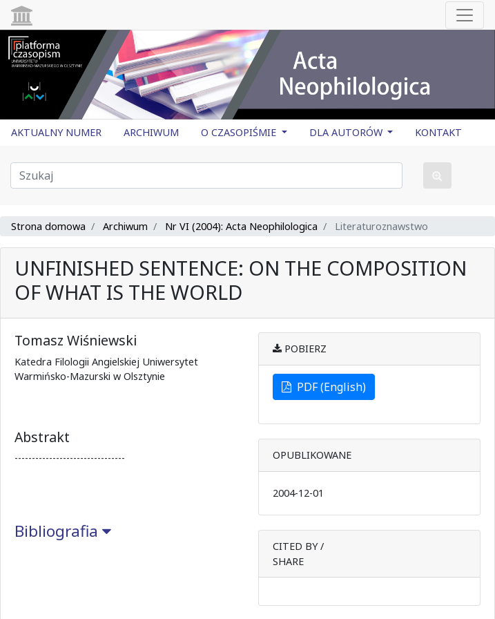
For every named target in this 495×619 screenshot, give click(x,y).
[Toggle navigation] (464, 15)
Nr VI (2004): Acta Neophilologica (241, 226)
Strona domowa (48, 226)
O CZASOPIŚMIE (240, 132)
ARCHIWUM (151, 132)
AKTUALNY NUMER (56, 132)
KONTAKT (438, 132)
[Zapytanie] (206, 175)
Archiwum (125, 226)
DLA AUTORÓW (347, 132)
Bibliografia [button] (62, 531)
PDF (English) (324, 386)
